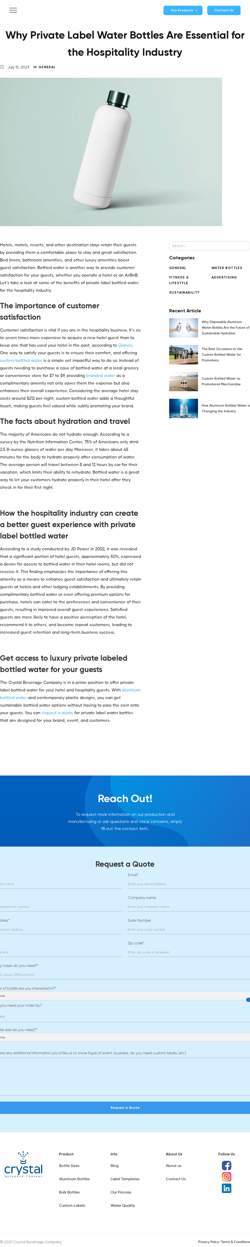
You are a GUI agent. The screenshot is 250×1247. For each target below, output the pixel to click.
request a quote (57, 713)
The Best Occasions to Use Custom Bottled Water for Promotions (222, 354)
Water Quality (123, 1206)
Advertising (224, 277)
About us (173, 1166)
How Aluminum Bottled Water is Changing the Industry (226, 408)
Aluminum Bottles (74, 1179)
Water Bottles (226, 268)
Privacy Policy (208, 1242)
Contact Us (223, 10)
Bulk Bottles (69, 1192)
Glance (125, 345)
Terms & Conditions (235, 1242)
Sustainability (184, 293)
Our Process (121, 1192)
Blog (115, 1166)
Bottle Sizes (69, 1166)
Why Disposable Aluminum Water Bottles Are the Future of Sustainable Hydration (225, 327)
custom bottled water (21, 361)
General (47, 67)
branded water (100, 376)
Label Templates (125, 1179)
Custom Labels (72, 1206)
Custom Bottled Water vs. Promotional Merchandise (221, 381)
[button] (13, 10)
